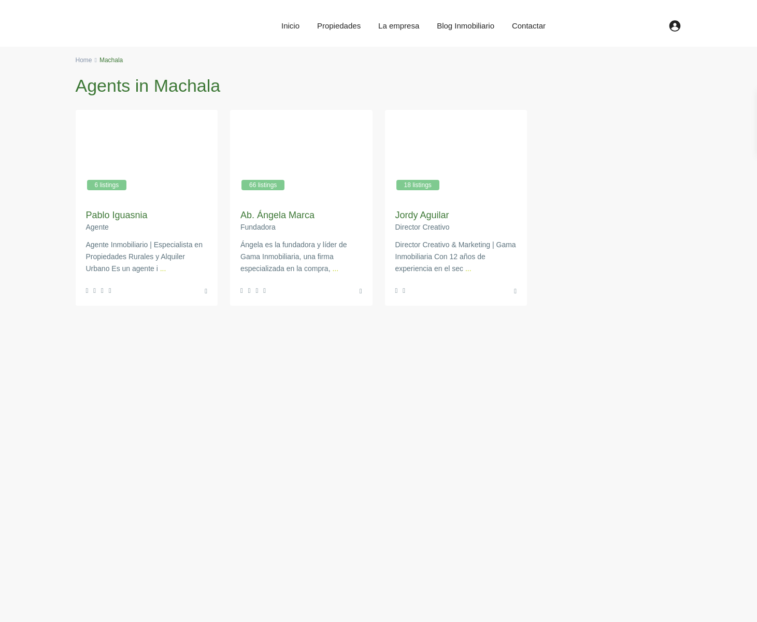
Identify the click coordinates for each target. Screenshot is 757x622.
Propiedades (339, 25)
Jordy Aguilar (422, 215)
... (163, 268)
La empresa (398, 25)
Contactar (529, 25)
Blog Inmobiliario (465, 25)
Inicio (290, 25)
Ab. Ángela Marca (277, 215)
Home (84, 60)
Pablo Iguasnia (117, 215)
